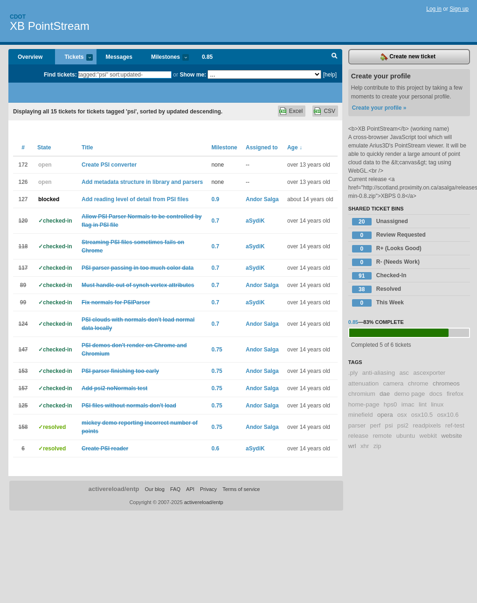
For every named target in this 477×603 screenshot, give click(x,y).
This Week (378, 303)
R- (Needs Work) (386, 262)
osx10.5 (422, 414)
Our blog (155, 489)
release (358, 435)
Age (294, 147)
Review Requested (389, 235)
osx (402, 414)
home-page (364, 404)
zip (377, 445)
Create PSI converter (109, 164)
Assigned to (262, 147)
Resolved (376, 289)
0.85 (207, 57)
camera (393, 383)
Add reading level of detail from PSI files (135, 199)
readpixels (427, 425)
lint (423, 404)
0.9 (215, 199)
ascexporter (429, 372)
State (44, 147)
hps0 (390, 404)
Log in (434, 9)
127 (23, 199)
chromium (361, 393)
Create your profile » (379, 108)
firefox (455, 393)
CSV (329, 111)
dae (385, 393)
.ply (353, 372)
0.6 (215, 448)
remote (382, 435)
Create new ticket (408, 57)
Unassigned (380, 221)
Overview (30, 57)
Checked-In (379, 276)
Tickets (73, 58)
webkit (427, 435)
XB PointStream (50, 26)
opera (385, 414)
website (451, 435)
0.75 (216, 349)
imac (408, 404)
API (190, 489)
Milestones (165, 58)
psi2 (402, 425)
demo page (409, 393)
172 (23, 164)
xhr (364, 445)
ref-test (454, 425)
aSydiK (255, 220)
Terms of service (241, 489)
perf (375, 425)
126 (23, 182)
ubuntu (405, 435)
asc (404, 372)
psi (389, 425)
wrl (352, 445)
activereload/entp (114, 488)
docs (435, 393)
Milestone (224, 147)
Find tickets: (60, 74)
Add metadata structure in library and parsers (142, 182)
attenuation (363, 383)
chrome (418, 383)
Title (87, 147)
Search (334, 57)
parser (357, 425)
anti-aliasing (378, 372)
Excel (296, 111)
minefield (360, 414)
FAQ (175, 489)
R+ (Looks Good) (387, 248)
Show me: (193, 74)
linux (437, 404)
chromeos (446, 383)
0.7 (215, 220)
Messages (119, 57)
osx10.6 (447, 414)
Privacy (208, 489)
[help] (330, 74)
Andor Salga (262, 199)
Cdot (18, 17)
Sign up (459, 9)
